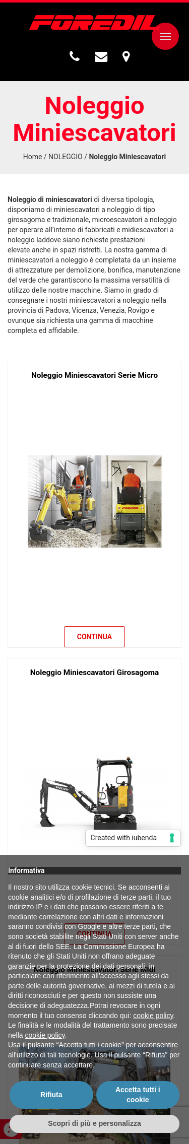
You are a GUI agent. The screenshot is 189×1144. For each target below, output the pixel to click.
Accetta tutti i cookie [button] (137, 1095)
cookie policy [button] (153, 1016)
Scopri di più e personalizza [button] (94, 1123)
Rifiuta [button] (51, 1095)
